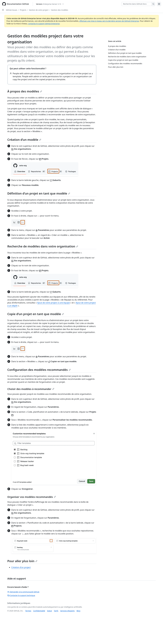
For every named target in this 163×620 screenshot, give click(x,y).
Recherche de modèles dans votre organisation (42, 246)
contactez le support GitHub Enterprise (44, 23)
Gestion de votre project (38, 10)
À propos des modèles (24, 91)
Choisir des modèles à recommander (30, 389)
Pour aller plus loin (22, 561)
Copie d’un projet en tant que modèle (35, 314)
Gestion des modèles (59, 10)
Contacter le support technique (21, 595)
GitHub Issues (11, 10)
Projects (23, 10)
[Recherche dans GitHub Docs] (137, 4)
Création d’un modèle (24, 140)
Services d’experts (67, 611)
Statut (49, 611)
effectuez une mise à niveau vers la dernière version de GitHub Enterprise (109, 21)
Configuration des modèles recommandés (39, 370)
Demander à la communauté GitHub (23, 592)
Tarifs (56, 611)
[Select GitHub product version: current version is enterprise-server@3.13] (50, 4)
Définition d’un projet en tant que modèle (38, 193)
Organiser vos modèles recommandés (31, 497)
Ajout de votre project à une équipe (53, 302)
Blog (78, 611)
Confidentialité (39, 611)
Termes (28, 611)
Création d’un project (21, 567)
